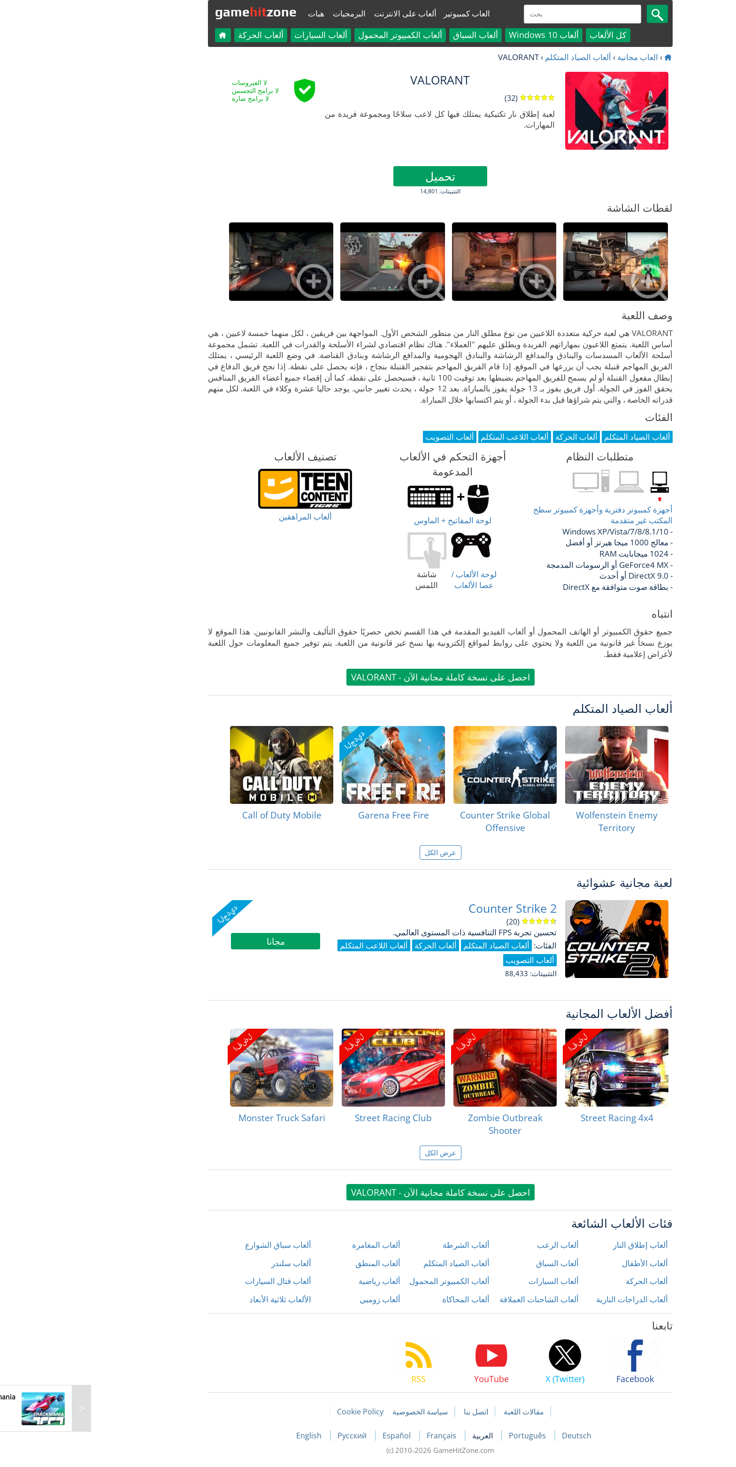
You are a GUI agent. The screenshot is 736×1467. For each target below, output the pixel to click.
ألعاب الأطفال (573, 1263)
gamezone (183, 11)
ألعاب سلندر (219, 1263)
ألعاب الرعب (485, 1244)
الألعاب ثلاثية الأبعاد (208, 1299)
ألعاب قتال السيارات (206, 1281)
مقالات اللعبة (451, 1411)
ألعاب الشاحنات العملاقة (466, 1299)
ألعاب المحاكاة (393, 1299)
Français (370, 1435)
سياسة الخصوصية (348, 1411)
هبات (244, 13)
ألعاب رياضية (307, 1281)
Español (325, 1435)
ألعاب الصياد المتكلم (506, 57)
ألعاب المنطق (305, 1263)
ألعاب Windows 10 (471, 34)
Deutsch (504, 1435)
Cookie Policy (288, 1411)
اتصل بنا (403, 1411)
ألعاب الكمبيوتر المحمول (328, 34)
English (237, 1435)
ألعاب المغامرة (304, 1244)
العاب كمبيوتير (394, 13)
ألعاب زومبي (307, 1299)
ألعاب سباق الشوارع (206, 1244)
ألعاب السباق (403, 34)
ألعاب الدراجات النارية (560, 1299)
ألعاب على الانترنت (333, 13)
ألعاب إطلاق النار (568, 1244)
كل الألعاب (535, 34)
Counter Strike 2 (440, 908)
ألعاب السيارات (248, 34)
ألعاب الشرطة (393, 1244)
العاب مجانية (565, 57)
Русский (280, 1435)
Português (456, 1435)
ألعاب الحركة (188, 34)
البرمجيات (277, 13)
